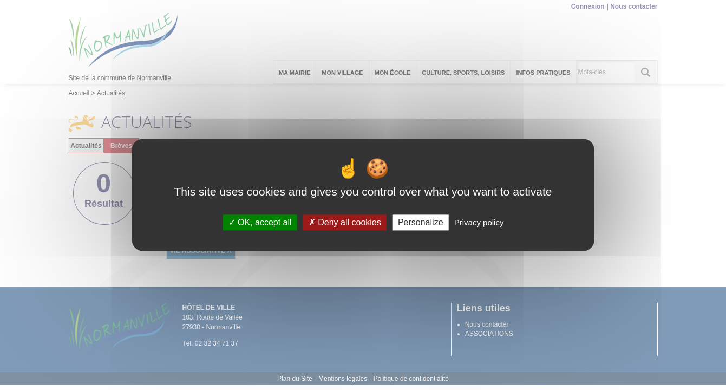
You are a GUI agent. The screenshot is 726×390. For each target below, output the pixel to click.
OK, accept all (260, 222)
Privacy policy (479, 222)
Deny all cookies (345, 222)
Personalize (420, 222)
